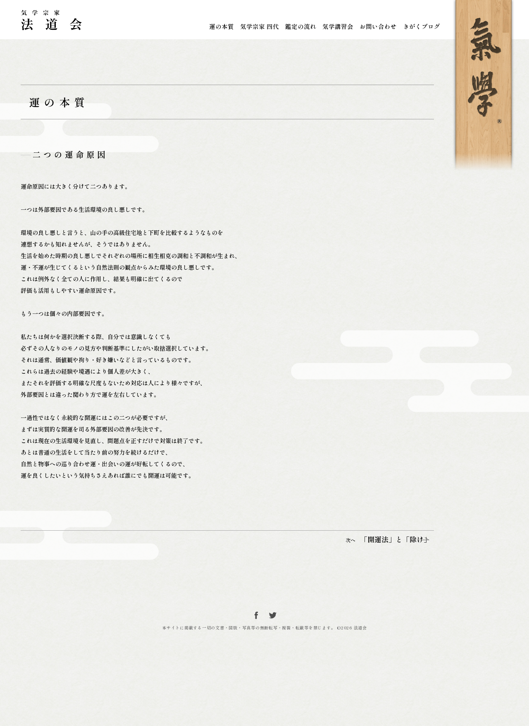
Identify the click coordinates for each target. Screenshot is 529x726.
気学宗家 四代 (259, 26)
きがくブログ (421, 26)
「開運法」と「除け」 (368, 602)
